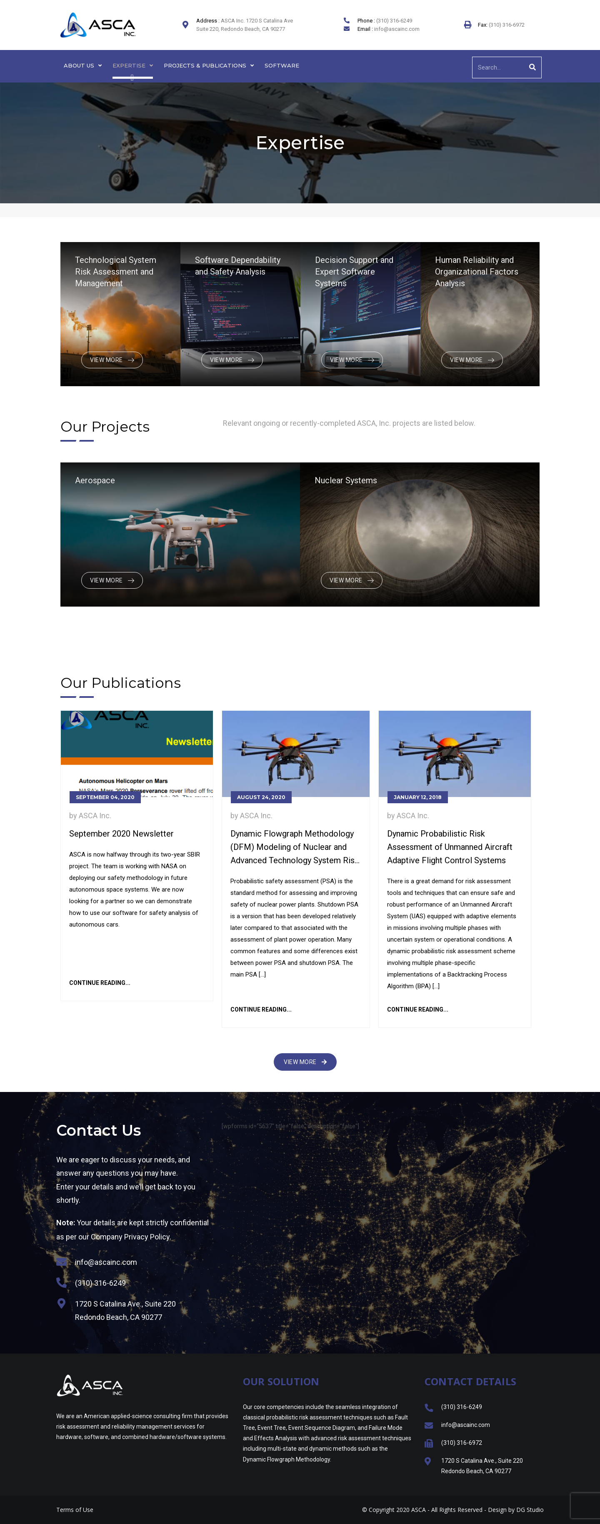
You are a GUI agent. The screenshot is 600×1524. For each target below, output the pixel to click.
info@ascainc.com (397, 29)
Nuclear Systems (346, 480)
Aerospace (95, 480)
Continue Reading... (99, 982)
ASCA (418, 1510)
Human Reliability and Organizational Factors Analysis (476, 271)
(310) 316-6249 (394, 20)
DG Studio (530, 1510)
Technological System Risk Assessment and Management (115, 271)
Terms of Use (74, 1510)
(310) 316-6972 (506, 25)
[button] (305, 1062)
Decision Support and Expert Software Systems (354, 271)
